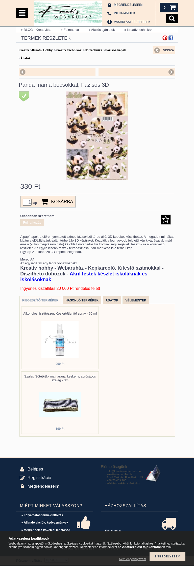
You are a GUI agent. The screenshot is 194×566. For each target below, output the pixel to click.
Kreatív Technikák (69, 50)
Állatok (25, 58)
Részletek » (113, 531)
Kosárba (62, 201)
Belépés (35, 469)
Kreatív (24, 50)
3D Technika (93, 50)
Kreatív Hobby (42, 50)
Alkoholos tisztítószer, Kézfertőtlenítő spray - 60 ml (60, 313)
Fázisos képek (115, 50)
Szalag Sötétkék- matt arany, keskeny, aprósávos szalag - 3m (60, 378)
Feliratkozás (32, 222)
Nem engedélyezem (132, 559)
